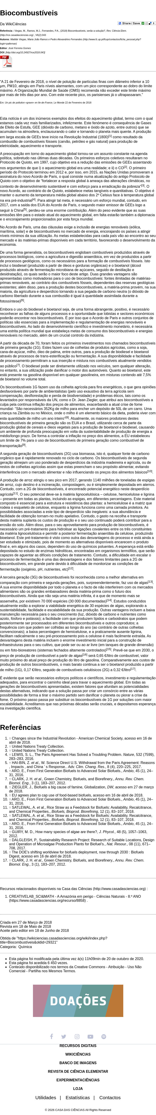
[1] (110, 136)
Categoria (8, 947)
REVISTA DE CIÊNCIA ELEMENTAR (78, 1071)
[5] (25, 209)
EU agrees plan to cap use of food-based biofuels (51, 795)
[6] (22, 300)
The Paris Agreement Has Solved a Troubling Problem (78, 755)
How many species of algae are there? (66, 832)
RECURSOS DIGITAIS (78, 1045)
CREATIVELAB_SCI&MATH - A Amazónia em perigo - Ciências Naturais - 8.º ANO (75, 896)
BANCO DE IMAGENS (77, 1062)
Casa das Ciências (77, 889)
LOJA (78, 1088)
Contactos (110, 1097)
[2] (125, 167)
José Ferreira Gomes (19, 48)
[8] (67, 417)
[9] (24, 444)
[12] (70, 568)
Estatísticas (82, 1097)
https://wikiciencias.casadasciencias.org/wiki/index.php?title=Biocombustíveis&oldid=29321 (53, 940)
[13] (150, 581)
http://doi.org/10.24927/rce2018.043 (25, 52)
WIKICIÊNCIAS (78, 1054)
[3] (142, 185)
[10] (149, 471)
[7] (18, 365)
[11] (15, 493)
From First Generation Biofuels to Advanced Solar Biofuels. (74, 771)
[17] (132, 668)
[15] (108, 649)
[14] (109, 600)
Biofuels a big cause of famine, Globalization (69, 787)
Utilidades (50, 1097)
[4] (33, 199)
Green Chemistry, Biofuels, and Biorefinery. (78, 779)
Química (25, 947)
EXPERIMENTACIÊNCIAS (78, 1080)
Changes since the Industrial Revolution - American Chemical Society (67, 738)
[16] (84, 654)
